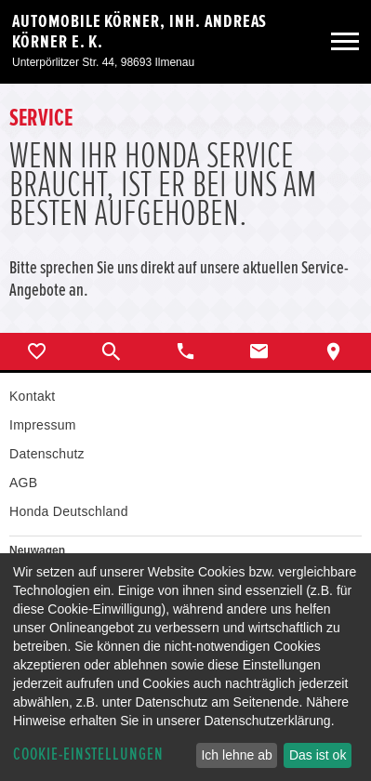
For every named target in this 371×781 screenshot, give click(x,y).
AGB (23, 482)
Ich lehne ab (236, 755)
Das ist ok (317, 755)
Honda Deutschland (68, 511)
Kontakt (32, 396)
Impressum (42, 424)
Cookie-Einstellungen (88, 754)
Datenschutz (47, 453)
